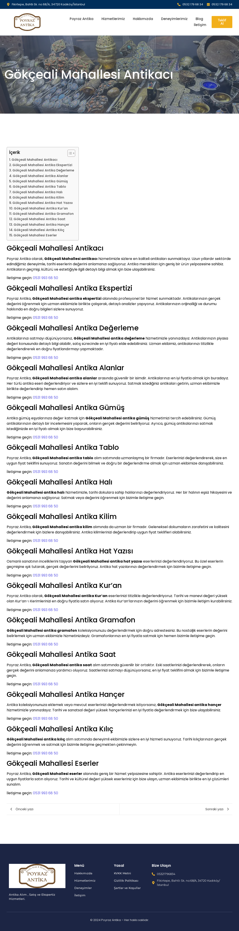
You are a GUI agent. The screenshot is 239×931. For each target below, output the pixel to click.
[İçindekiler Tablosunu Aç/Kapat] (69, 153)
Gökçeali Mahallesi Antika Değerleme (43, 170)
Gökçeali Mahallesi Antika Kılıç (39, 230)
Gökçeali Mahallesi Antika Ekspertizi (42, 165)
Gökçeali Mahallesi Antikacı (34, 159)
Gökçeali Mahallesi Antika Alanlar (40, 176)
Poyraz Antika (81, 18)
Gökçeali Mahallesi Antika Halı (37, 192)
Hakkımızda (143, 18)
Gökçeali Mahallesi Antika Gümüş (40, 181)
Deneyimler (83, 888)
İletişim (200, 24)
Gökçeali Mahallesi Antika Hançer (41, 224)
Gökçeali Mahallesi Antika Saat (39, 219)
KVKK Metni (122, 873)
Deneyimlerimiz (174, 18)
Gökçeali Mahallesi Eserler (35, 235)
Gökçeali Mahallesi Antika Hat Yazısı (42, 203)
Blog (199, 18)
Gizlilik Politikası (126, 880)
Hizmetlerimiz (113, 18)
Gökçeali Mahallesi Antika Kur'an (41, 208)
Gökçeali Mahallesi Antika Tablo (39, 186)
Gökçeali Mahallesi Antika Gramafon (43, 213)
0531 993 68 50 (45, 277)
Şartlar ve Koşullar (127, 888)
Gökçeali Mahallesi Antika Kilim (38, 197)
